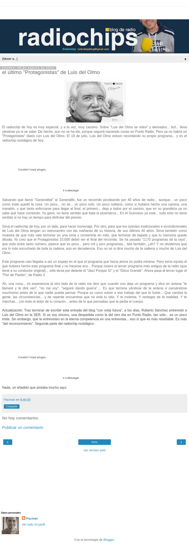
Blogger (108, 539)
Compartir (11, 406)
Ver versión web (94, 450)
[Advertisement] (94, 11)
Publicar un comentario (22, 427)
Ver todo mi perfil (33, 524)
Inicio (94, 442)
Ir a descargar (70, 190)
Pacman (32, 518)
